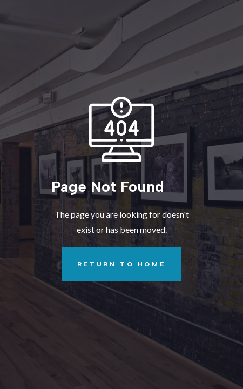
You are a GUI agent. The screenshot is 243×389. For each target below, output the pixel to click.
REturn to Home (114, 264)
